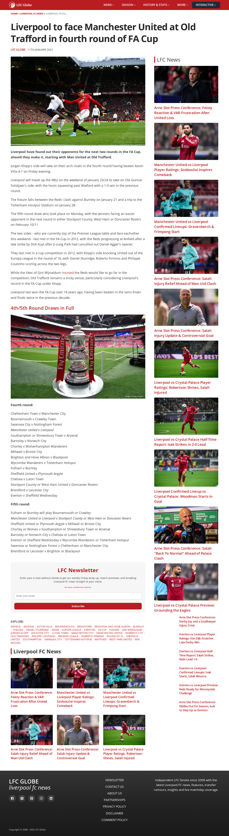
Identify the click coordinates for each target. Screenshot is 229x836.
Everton (89, 629)
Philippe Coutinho (43, 636)
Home (14, 13)
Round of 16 (115, 636)
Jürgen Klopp (19, 633)
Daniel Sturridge (37, 629)
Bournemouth (65, 626)
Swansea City (53, 639)
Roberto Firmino (92, 636)
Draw (55, 629)
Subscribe (78, 606)
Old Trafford (20, 636)
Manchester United (109, 633)
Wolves (15, 642)
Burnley (138, 626)
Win (137, 639)
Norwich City (134, 633)
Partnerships (114, 800)
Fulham (114, 629)
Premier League (68, 636)
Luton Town (60, 633)
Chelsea (18, 629)
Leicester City (40, 633)
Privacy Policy (114, 806)
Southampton (32, 639)
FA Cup (102, 629)
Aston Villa (44, 626)
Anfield (16, 626)
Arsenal (28, 626)
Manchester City (82, 633)
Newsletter (114, 780)
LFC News (168, 59)
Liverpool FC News (31, 13)
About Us (114, 793)
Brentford (84, 626)
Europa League (71, 629)
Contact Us (114, 787)
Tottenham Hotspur (78, 639)
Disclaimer (114, 813)
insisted (68, 272)
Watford (100, 639)
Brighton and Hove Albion (112, 626)
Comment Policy (114, 820)
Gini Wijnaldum (132, 629)
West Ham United (120, 639)
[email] (78, 596)
